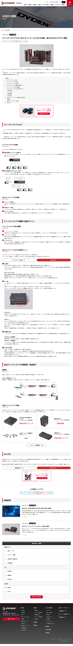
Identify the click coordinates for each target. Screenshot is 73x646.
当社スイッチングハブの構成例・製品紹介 (16, 97)
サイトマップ (53, 639)
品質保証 (48, 614)
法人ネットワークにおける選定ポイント (15, 88)
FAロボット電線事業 (38, 612)
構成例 (8, 99)
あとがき (9, 102)
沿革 (22, 614)
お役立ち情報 (48, 629)
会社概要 (23, 612)
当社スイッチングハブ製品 (13, 101)
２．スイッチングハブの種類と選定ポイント (14, 85)
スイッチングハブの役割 (12, 81)
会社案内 (22, 607)
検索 (63, 2)
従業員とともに (49, 616)
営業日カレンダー (25, 621)
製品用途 (35, 625)
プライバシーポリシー (66, 639)
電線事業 (36, 610)
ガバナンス (49, 610)
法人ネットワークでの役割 (13, 83)
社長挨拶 (23, 610)
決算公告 (23, 623)
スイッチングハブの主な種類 (13, 87)
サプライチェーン (50, 621)
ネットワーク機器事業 (38, 616)
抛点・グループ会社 (25, 616)
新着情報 (47, 626)
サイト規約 (59, 639)
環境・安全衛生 (49, 612)
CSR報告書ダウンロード (51, 623)
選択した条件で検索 (36, 596)
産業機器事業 (37, 614)
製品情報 (35, 622)
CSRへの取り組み (49, 607)
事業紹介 (35, 607)
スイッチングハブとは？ (12, 80)
